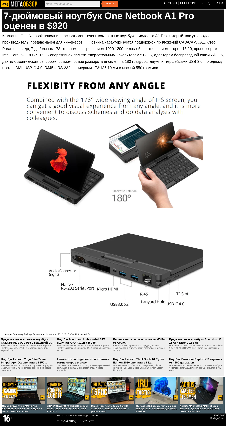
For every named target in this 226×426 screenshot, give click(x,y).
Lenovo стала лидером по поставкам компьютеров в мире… (83, 361)
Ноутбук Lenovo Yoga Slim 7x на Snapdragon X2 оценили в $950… (24, 361)
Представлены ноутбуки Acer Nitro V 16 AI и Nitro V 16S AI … (195, 341)
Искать (109, 3)
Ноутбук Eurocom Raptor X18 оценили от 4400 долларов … (195, 361)
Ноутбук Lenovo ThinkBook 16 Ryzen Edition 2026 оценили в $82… (138, 361)
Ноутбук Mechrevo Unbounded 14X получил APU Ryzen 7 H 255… (81, 341)
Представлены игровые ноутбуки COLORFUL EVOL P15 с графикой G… (27, 341)
